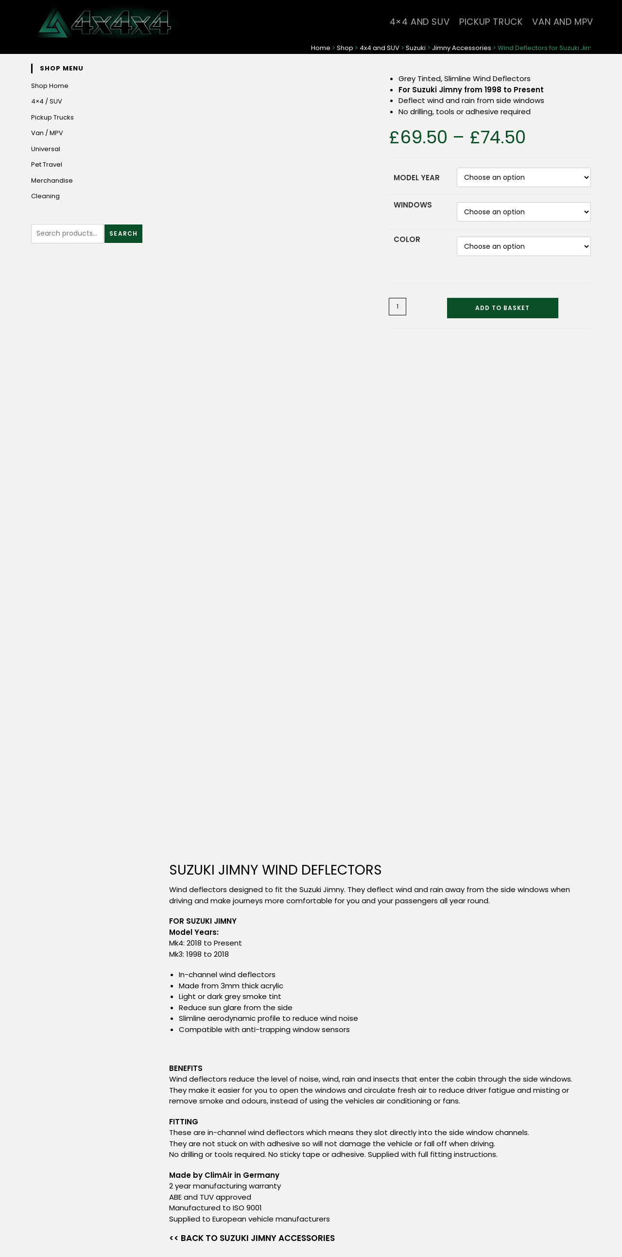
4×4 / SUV (46, 101)
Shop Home (50, 85)
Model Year (417, 177)
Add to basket (502, 308)
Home (320, 47)
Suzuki (416, 47)
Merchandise (52, 180)
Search (123, 233)
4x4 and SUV (379, 47)
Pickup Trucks (52, 117)
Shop (345, 47)
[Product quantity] (397, 306)
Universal (45, 149)
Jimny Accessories (461, 47)
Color (407, 239)
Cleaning (45, 196)
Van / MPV (47, 133)
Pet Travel (46, 164)
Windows (413, 205)
